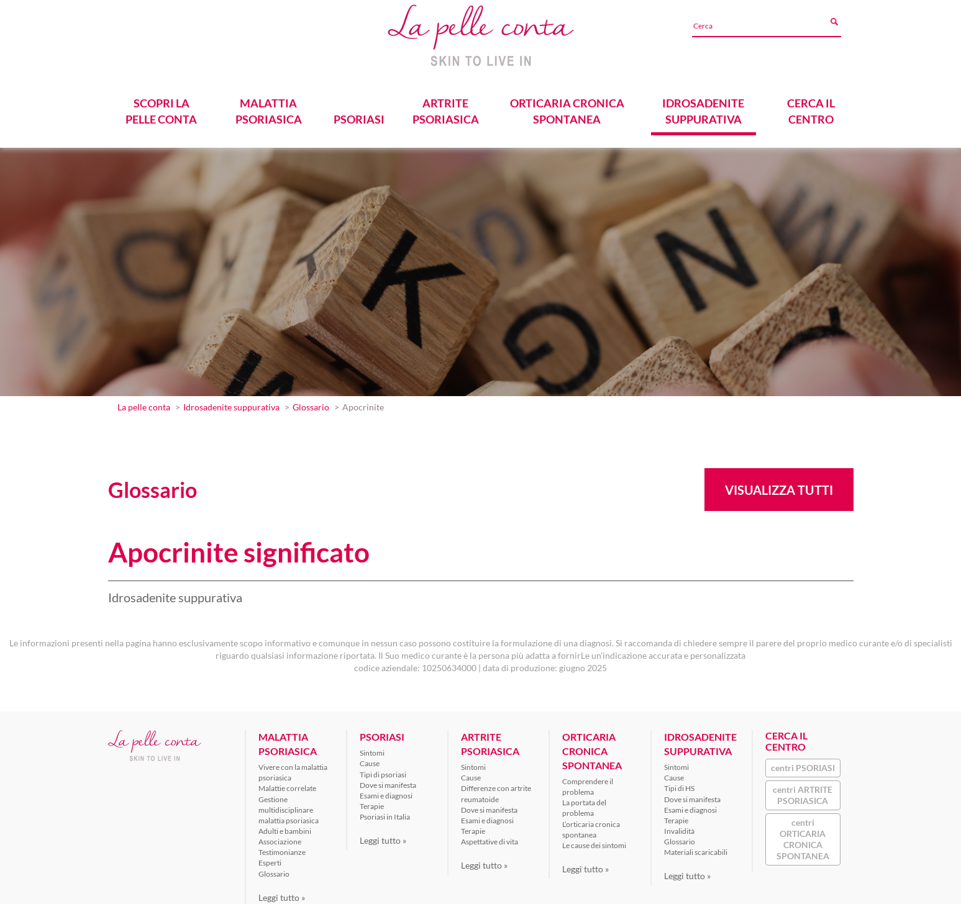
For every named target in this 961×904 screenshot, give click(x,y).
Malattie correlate (287, 785)
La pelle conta (143, 404)
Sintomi (372, 749)
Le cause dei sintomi (594, 842)
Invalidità (679, 828)
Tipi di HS (679, 785)
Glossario (311, 404)
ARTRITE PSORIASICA (445, 107)
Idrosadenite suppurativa (231, 404)
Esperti (269, 859)
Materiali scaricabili (695, 849)
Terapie (372, 803)
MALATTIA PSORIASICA (268, 107)
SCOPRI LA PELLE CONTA (161, 107)
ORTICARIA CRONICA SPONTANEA (566, 107)
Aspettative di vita (489, 838)
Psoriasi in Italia (385, 813)
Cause (370, 760)
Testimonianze (282, 849)
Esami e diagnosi (386, 792)
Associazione (279, 838)
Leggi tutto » (281, 893)
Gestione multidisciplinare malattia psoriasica (288, 806)
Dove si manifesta (388, 781)
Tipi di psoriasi (383, 770)
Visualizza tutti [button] (779, 486)
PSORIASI (358, 116)
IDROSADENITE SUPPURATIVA (704, 107)
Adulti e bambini (284, 828)
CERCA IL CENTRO (811, 107)
